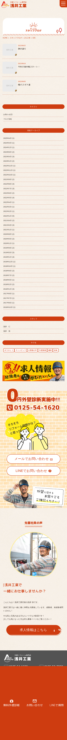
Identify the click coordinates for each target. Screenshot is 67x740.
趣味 (50, 350)
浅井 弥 (6, 331)
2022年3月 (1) (8, 207)
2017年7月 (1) (8, 298)
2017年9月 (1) (8, 294)
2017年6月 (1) (8, 303)
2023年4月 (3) (8, 157)
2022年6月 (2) (8, 193)
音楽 (55, 350)
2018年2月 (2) (8, 284)
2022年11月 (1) (9, 170)
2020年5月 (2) (8, 239)
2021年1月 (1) (8, 230)
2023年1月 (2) (8, 161)
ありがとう (8, 350)
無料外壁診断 (11, 705)
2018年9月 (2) (8, 271)
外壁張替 (42, 350)
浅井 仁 (6, 327)
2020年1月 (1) (8, 243)
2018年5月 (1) (8, 280)
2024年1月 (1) (8, 147)
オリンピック (20, 350)
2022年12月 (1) (9, 166)
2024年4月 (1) (8, 143)
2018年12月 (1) (9, 262)
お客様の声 (32, 350)
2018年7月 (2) (8, 275)
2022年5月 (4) (8, 198)
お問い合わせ (34, 705)
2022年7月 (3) (8, 189)
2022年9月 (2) (8, 179)
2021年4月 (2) (8, 220)
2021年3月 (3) (8, 225)
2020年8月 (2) (8, 234)
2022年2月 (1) (8, 211)
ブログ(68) (7, 119)
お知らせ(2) (7, 114)
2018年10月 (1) (9, 266)
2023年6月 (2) (8, 152)
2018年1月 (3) (8, 289)
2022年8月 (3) (8, 184)
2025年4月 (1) (8, 138)
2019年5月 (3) (8, 252)
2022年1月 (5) (8, 216)
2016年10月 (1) (9, 307)
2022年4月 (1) (8, 202)
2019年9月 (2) (8, 248)
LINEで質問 (57, 705)
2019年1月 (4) (8, 257)
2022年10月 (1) (9, 175)
